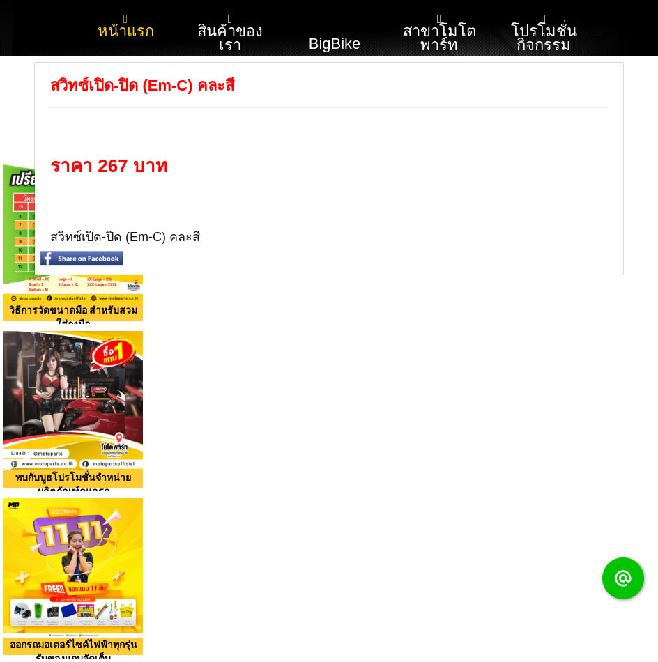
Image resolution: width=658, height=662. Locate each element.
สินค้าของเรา (230, 33)
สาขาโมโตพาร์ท (439, 33)
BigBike (335, 26)
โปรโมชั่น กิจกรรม (544, 33)
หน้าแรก (126, 26)
